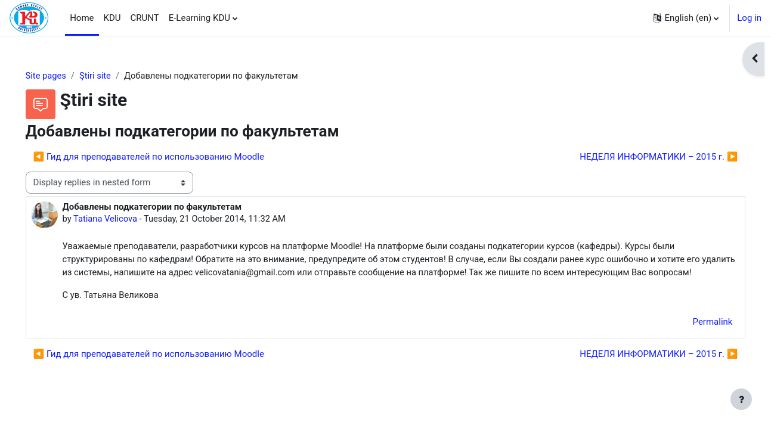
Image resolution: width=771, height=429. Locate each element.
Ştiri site (113, 75)
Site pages (63, 75)
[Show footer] (741, 399)
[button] (686, 18)
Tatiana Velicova (123, 219)
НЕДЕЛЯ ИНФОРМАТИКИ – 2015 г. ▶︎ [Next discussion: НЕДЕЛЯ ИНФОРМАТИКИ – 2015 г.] (642, 156)
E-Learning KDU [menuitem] (199, 18)
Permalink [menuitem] (696, 337)
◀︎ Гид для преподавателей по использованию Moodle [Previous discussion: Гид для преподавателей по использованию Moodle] (165, 156)
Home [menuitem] (82, 18)
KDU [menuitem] (112, 18)
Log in (749, 18)
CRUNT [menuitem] (145, 18)
